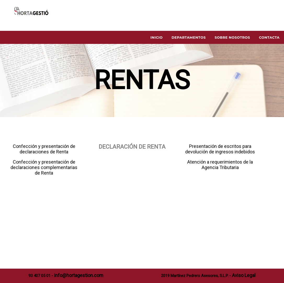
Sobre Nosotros (232, 37)
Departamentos (189, 37)
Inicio (156, 37)
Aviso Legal (243, 275)
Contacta (269, 37)
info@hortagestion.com (78, 275)
